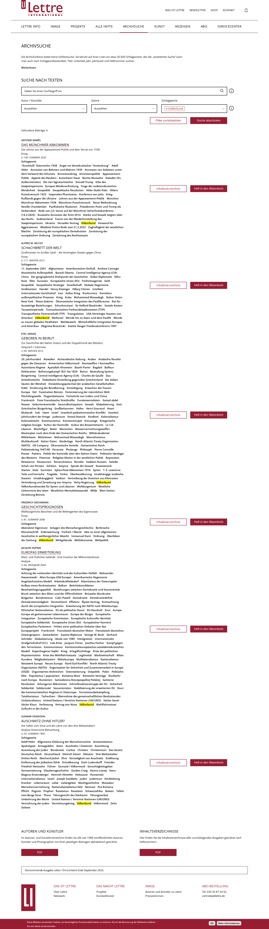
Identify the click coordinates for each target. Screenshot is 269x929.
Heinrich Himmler (62, 774)
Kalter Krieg (73, 293)
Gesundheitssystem (70, 404)
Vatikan (60, 478)
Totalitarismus (30, 696)
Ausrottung (102, 746)
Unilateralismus (31, 700)
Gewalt (89, 404)
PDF (39, 852)
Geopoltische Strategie (50, 285)
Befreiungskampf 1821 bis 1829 (58, 371)
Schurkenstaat (64, 305)
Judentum (58, 416)
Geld (107, 281)
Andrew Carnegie (108, 268)
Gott (119, 404)
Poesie (25, 453)
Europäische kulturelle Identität (91, 618)
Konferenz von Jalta (91, 194)
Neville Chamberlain (34, 206)
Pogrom (36, 791)
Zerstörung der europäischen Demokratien (59, 231)
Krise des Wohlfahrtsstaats (59, 655)
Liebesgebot (68, 782)
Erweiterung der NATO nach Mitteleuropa (92, 606)
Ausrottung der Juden (34, 750)
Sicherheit (116, 684)
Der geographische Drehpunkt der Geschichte (59, 276)
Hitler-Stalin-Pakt (96, 190)
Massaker (108, 782)
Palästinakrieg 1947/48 (35, 449)
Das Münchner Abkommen (45, 144)
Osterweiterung (75, 671)
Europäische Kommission (53, 618)
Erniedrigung (75, 388)
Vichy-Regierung (84, 482)
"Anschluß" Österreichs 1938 (39, 165)
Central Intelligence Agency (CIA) (96, 272)
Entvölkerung (70, 762)
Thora (47, 795)
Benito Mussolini (92, 178)
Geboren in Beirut (37, 338)
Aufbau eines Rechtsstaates (38, 585)
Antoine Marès (31, 140)
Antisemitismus (102, 741)
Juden (83, 778)
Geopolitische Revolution (68, 190)
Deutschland (59, 602)
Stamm (25, 470)
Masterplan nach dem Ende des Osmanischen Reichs (54, 433)
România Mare (71, 675)
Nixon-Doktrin (44, 301)
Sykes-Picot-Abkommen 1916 (73, 470)
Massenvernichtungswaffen (92, 429)
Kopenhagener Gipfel (45, 651)
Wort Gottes (107, 490)
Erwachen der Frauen (98, 388)
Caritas (70, 750)
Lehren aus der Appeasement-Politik (81, 198)
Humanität (97, 774)
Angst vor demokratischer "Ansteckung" (84, 165)
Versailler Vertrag (68, 223)
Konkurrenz (90, 293)
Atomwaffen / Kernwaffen (98, 363)
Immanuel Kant (81, 536)
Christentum (98, 750)
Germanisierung (31, 770)
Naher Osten (114, 297)
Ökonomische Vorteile (64, 445)
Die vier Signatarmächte (58, 182)
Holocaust (81, 774)
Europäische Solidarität (35, 622)
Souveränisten (62, 688)
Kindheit (93, 416)
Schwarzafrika (94, 791)
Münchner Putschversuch (75, 202)
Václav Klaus (29, 704)
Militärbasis (28, 437)
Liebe (55, 782)
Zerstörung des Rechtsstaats (70, 235)
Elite (32, 281)
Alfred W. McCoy (32, 243)
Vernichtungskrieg (63, 803)
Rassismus (62, 791)
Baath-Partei (82, 367)
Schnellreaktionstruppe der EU (88, 684)
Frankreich (28, 400)
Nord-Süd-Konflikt (76, 663)
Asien (59, 746)
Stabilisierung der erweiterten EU (94, 688)
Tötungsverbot (99, 795)
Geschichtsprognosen (42, 507)
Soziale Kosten (113, 305)
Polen (105, 671)
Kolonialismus (109, 416)
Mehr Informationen (229, 923)
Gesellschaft (74, 285)
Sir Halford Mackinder (88, 305)
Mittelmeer (45, 437)
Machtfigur (41, 429)
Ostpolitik (94, 671)
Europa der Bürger (82, 614)
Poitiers (36, 453)
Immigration (84, 638)
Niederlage (66, 441)
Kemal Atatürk (76, 416)
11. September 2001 (33, 268)
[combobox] (54, 108)
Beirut (84, 371)
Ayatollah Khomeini (60, 367)
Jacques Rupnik (31, 547)
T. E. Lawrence (112, 470)
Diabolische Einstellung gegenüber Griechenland (72, 379)
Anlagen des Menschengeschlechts (71, 527)
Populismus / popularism (44, 675)
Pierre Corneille (104, 449)
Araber (92, 359)
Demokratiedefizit (101, 597)
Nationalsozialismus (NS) (67, 787)
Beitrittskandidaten (81, 585)
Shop (214, 10)
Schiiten (51, 466)
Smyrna (63, 466)
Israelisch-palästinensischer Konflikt (83, 412)
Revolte (79, 461)
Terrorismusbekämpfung (94, 692)
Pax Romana (105, 787)
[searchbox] (54, 108)
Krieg (59, 297)
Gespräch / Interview (33, 347)
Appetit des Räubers (43, 178)
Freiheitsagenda (92, 281)
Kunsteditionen (105, 896)
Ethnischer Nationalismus (37, 610)
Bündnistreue (44, 597)
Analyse (25, 561)
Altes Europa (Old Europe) (55, 577)
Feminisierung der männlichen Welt (87, 392)
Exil (34, 392)
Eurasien (42, 281)
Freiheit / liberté (72, 532)
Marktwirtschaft (104, 655)
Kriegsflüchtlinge (80, 651)
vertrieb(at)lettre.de (213, 896)
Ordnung (98, 536)
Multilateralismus (87, 659)
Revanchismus (63, 461)
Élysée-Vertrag (91, 602)
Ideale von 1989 (65, 638)
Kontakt (229, 10)
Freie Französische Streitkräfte (56, 400)
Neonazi (90, 787)
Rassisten (77, 791)
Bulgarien (27, 597)
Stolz (35, 470)
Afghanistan (56, 268)
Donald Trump (84, 182)
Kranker (26, 782)
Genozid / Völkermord (71, 766)
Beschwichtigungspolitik (36, 589)
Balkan (62, 585)
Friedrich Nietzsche (33, 766)
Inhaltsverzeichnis (168, 189)
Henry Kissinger (60, 289)
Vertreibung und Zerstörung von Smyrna (46, 482)
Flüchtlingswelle (31, 396)
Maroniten (66, 429)
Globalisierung (105, 404)
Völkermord (101, 803)
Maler (53, 429)
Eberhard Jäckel (49, 758)
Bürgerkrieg (28, 375)
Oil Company (41, 445)
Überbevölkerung (81, 474)
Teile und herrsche (32, 474)
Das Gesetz (115, 750)
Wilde (93, 490)
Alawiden (49, 359)
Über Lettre (60, 891)
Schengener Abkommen (52, 684)
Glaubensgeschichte (56, 770)
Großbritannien (64, 408)
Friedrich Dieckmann (35, 502)
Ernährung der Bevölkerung (47, 388)
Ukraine (50, 223)
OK (212, 923)
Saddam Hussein (96, 461)
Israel (54, 412)
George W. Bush (94, 634)
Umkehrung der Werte (35, 799)
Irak (37, 412)
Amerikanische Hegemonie (90, 577)
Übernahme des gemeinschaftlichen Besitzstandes (89, 696)
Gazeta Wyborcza (71, 634)
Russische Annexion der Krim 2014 (59, 215)
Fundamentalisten (88, 400)
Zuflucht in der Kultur (34, 708)
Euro (107, 610)
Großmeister (29, 289)
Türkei (64, 474)
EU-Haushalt (94, 610)
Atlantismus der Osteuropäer (99, 581)
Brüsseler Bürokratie (97, 593)
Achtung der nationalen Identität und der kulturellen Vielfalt (59, 573)
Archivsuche (133, 26)
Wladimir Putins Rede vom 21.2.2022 (63, 227)
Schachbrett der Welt (41, 247)
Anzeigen (182, 26)
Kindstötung (112, 778)
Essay (24, 153)
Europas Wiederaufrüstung (61, 186)
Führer (51, 766)
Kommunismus (51, 420)
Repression (112, 457)
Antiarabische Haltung (71, 359)
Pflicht (25, 791)
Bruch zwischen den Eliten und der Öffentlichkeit (51, 593)
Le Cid (109, 425)
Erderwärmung (50, 532)
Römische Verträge (94, 675)
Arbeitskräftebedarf (66, 581)
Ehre (64, 758)
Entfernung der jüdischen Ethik (40, 762)
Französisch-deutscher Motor (75, 630)
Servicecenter (229, 26)
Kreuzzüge (90, 420)
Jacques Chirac (74, 643)
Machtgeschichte (88, 782)
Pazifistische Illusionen (63, 206)
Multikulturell (29, 441)
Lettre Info (30, 26)
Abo (204, 26)
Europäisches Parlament (36, 626)
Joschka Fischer (94, 643)
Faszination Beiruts (51, 392)
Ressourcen (44, 461)
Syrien (97, 470)
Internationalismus (33, 778)
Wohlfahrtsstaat (106, 704)
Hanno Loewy (98, 770)
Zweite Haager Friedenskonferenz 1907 (92, 326)
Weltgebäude (64, 540)
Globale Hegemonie (96, 285)
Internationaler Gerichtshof (38, 293)
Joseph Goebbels (67, 778)
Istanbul (113, 412)
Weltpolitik (101, 540)
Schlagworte (169, 100)
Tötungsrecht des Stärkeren (70, 795)
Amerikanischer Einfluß (80, 268)
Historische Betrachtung (45, 729)
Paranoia (57, 449)
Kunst (159, 26)
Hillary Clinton (81, 289)
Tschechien (48, 696)
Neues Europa (54, 663)
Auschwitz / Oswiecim (79, 746)
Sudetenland (44, 219)
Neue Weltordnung (105, 202)
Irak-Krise (56, 643)
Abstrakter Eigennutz (34, 527)
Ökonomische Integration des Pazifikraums (82, 301)
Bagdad (97, 367)
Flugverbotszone (54, 396)
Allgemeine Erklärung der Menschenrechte (64, 741)
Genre (95, 100)
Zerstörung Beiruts (33, 494)
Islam (45, 412)
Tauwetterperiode (32, 309)
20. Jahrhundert (31, 359)
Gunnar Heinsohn (33, 716)
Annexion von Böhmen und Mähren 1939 (56, 169)
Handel (43, 289)
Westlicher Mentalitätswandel (69, 490)
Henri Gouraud (95, 408)
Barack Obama (64, 272)
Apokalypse (28, 746)
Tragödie (52, 474)
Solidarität (27, 688)
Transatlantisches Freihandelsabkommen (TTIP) (75, 309)
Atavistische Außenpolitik (37, 272)
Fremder (109, 762)
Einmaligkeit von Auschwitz (86, 758)
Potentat (44, 457)
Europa (25, 392)
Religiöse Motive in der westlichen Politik (78, 457)
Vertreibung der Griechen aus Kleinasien (93, 478)
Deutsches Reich (31, 754)
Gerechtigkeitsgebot (100, 766)
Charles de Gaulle (92, 375)
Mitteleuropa (66, 659)
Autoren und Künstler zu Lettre (163, 891)
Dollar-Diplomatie (101, 276)
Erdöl (24, 388)
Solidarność (43, 688)
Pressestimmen (154, 896)
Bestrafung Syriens (101, 371)
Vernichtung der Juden (35, 803)
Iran (60, 293)
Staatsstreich (104, 466)
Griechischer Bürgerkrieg (36, 408)
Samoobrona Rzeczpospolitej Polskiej (77, 680)
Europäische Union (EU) (64, 281)
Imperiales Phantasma (63, 194)
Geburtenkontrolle (44, 404)
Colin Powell (62, 597)
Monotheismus (95, 437)
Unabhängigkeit (43, 478)
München (113, 198)
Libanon (26, 429)
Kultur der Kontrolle (56, 425)
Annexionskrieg (67, 173)
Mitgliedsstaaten (44, 659)
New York (27, 301)
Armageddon (46, 746)
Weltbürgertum (86, 486)
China (25, 276)
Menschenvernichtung (35, 787)
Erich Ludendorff (91, 762)
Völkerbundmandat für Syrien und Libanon (48, 486)
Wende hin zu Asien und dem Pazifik (88, 317)
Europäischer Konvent (97, 622)
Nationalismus (110, 659)
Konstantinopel (72, 420)
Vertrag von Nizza (66, 704)
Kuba (68, 297)
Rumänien (45, 680)
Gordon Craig (79, 770)
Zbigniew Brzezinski (53, 326)
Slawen (109, 791)
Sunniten (46, 470)
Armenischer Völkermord (64, 363)
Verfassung (46, 704)
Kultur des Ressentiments (87, 425)
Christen (83, 750)
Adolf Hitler (28, 741)
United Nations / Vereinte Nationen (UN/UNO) (72, 700)
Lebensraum (41, 782)
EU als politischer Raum (70, 610)
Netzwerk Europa (32, 663)
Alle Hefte (104, 26)
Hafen (80, 408)
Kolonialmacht (30, 420)
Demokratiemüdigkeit (35, 602)
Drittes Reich (29, 758)
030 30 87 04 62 (217, 891)
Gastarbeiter (50, 634)
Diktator (88, 754)
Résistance (28, 461)
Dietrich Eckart (71, 754)
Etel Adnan (28, 333)
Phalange (72, 449)
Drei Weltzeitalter (107, 754)
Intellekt (97, 289)
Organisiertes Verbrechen (47, 671)
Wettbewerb (68, 322)
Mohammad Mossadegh (89, 297)
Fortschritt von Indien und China (86, 396)
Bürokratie (57, 750)
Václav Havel (111, 700)
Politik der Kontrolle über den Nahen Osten (70, 453)
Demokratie (80, 597)
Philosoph (86, 449)
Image (55, 26)
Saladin (113, 461)
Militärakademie (99, 433)
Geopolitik (44, 190)
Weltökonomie (83, 540)
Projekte (78, 26)
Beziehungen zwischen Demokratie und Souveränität (87, 589)
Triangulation (75, 313)
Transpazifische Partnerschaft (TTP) (43, 313)
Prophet (48, 791)
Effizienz (74, 602)
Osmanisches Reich (93, 445)
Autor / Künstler (31, 100)
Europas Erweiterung (41, 552)
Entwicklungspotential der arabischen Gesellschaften (81, 383)
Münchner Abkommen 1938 (38, 202)
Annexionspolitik (89, 173)
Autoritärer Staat (69, 178)
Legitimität (85, 655)
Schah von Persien (32, 466)
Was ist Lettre (174, 10)
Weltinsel (57, 317)
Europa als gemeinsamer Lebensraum (44, 614)
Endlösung (112, 758)
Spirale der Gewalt (82, 466)
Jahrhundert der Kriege (35, 416)
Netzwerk (59, 896)
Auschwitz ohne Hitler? (43, 721)
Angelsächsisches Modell (36, 581)
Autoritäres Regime (33, 367)
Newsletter (198, 10)
